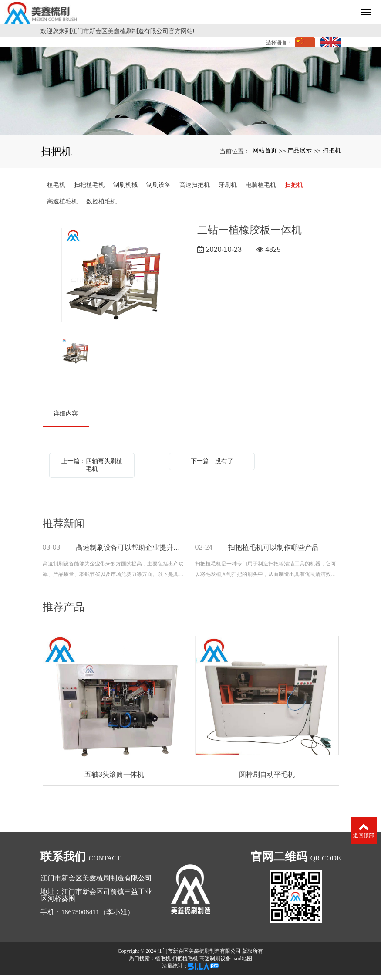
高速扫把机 (194, 184)
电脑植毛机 (261, 184)
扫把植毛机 (89, 184)
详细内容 (66, 413)
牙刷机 (228, 184)
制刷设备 (158, 184)
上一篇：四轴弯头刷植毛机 (91, 464)
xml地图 (242, 958)
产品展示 (299, 150)
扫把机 (332, 150)
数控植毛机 (101, 201)
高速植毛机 (62, 201)
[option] (113, 275)
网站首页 (265, 150)
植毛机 (56, 184)
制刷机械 (125, 184)
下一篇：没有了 (212, 460)
